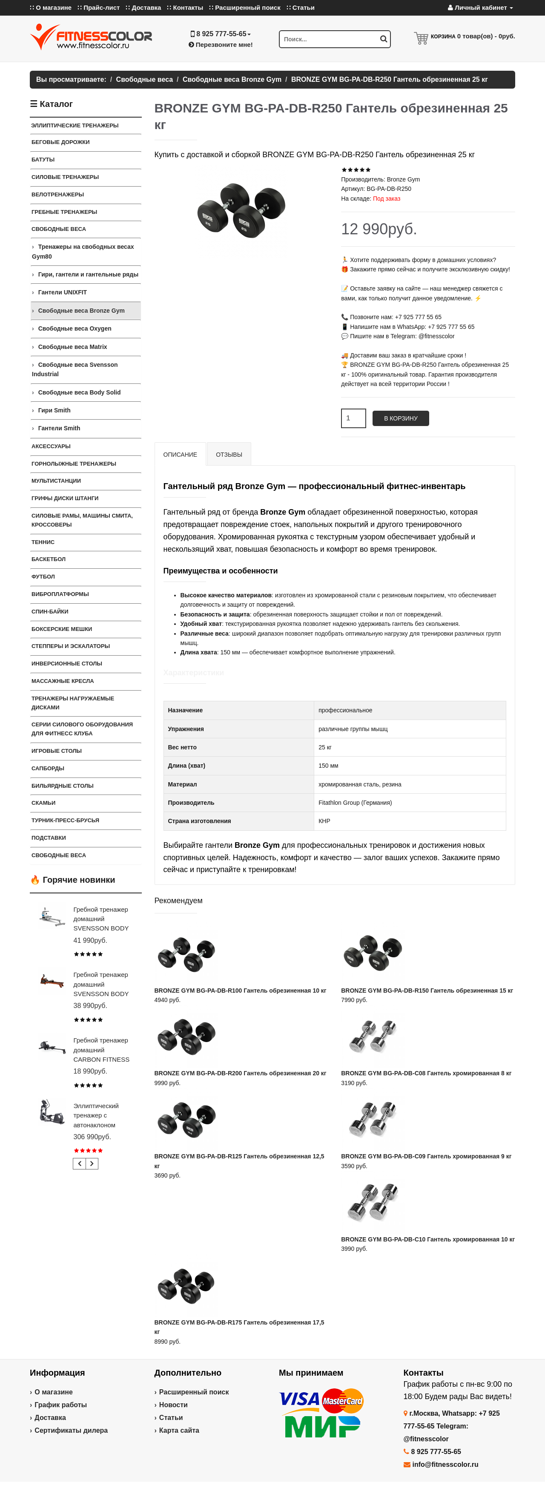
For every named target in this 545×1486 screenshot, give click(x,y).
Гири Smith (54, 410)
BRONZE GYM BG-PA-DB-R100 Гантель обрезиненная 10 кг (241, 990)
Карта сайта (179, 1430)
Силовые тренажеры (65, 177)
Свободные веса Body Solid (79, 392)
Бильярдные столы (63, 786)
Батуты (43, 159)
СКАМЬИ (43, 803)
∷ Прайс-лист (98, 7)
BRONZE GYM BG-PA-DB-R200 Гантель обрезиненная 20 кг (241, 1073)
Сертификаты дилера (71, 1430)
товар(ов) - (486, 36)
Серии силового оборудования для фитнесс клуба (82, 729)
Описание (181, 454)
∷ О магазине (51, 7)
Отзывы (229, 454)
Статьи (171, 1417)
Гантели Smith (59, 428)
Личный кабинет (480, 7)
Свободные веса (59, 229)
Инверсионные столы (67, 663)
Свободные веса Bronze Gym (81, 310)
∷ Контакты (185, 7)
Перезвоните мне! (221, 44)
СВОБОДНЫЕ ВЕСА (59, 855)
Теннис (43, 542)
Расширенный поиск (194, 1392)
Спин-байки (50, 611)
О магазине (53, 1392)
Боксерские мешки (62, 629)
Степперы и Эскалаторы (71, 646)
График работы (60, 1404)
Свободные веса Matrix (72, 346)
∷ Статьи (301, 7)
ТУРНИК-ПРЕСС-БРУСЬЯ (65, 820)
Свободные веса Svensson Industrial (75, 369)
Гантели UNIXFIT (62, 292)
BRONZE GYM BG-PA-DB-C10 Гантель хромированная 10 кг (428, 1239)
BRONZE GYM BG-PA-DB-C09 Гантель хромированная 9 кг (426, 1156)
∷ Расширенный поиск (245, 7)
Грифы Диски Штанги (65, 498)
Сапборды (48, 768)
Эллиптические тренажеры (75, 125)
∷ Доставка (143, 7)
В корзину (401, 418)
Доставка (50, 1417)
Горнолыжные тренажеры (74, 464)
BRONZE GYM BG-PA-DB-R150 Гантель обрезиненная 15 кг (427, 990)
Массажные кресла (63, 681)
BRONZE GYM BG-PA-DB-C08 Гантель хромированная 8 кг (426, 1073)
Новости (173, 1404)
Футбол (43, 576)
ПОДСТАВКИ (49, 838)
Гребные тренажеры (64, 212)
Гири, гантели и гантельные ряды (88, 274)
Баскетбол (49, 559)
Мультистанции (56, 481)
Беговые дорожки (61, 142)
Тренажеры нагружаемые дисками (73, 703)
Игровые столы (57, 751)
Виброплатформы (60, 594)
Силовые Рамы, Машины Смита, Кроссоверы (82, 520)
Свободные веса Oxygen (75, 328)
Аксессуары (51, 446)
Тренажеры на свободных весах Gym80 (83, 251)
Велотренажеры (58, 194)
